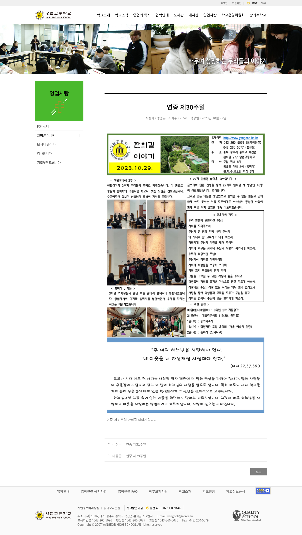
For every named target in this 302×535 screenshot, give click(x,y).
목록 (259, 472)
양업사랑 (210, 15)
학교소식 (121, 15)
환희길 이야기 (46, 135)
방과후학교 (258, 15)
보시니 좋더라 (46, 144)
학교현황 (209, 491)
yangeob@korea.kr (180, 516)
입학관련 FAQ (127, 491)
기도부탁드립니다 (48, 162)
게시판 (194, 15)
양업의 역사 (142, 15)
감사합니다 (44, 153)
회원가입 (236, 3)
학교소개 (103, 15)
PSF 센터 (43, 126)
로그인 (223, 3)
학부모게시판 (158, 491)
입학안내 (162, 15)
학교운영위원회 (233, 15)
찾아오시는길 (112, 508)
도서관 (179, 15)
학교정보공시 (235, 491)
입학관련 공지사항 (94, 491)
